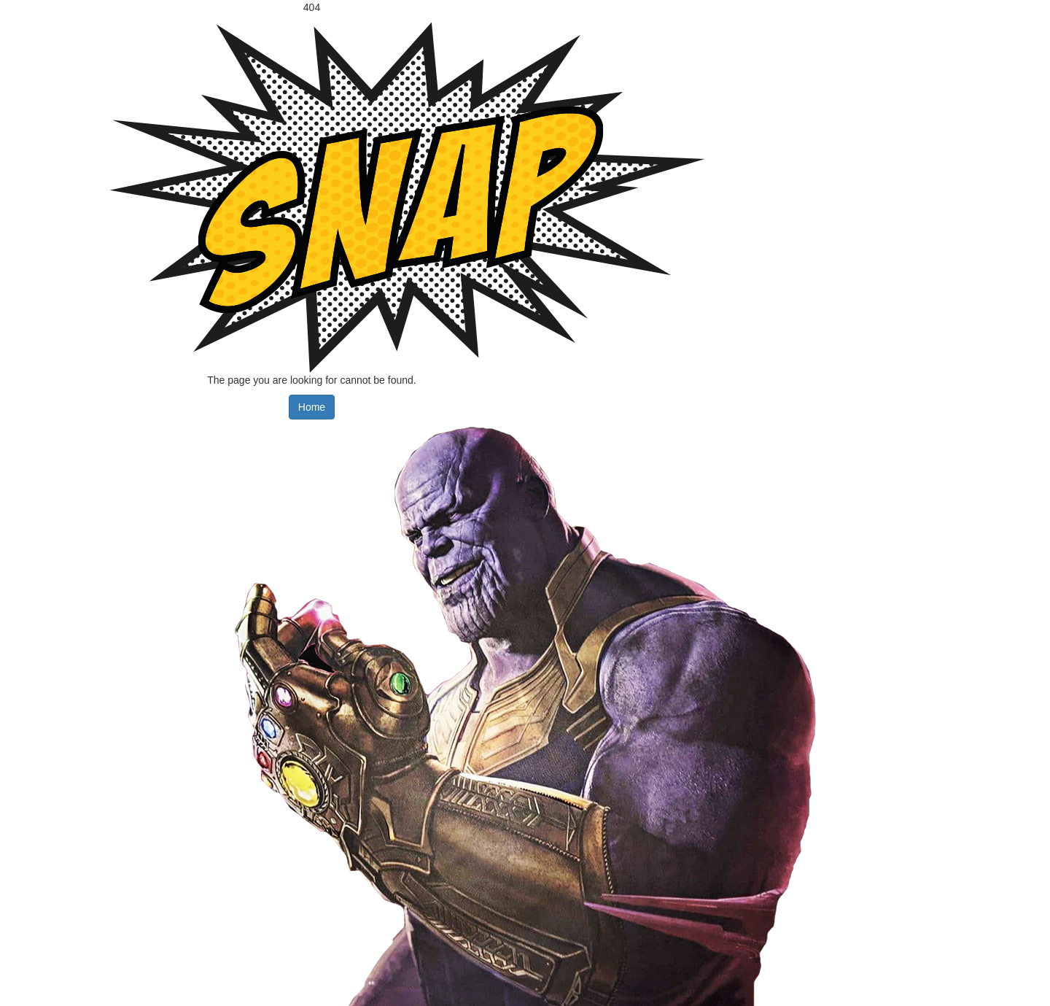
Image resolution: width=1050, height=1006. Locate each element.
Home (311, 407)
